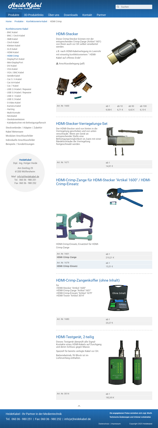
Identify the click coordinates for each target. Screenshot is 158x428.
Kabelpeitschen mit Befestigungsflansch (26, 122)
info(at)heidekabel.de (28, 176)
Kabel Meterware (14, 131)
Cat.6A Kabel (13, 82)
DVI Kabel (12, 66)
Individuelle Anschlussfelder (20, 140)
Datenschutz (104, 424)
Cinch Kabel (13, 42)
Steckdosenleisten (16, 119)
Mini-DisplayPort (15, 62)
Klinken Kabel (13, 45)
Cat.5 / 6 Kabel (14, 79)
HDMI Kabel (13, 52)
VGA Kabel (12, 69)
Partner (101, 15)
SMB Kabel (12, 39)
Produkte (13, 15)
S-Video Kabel (13, 102)
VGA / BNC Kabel (15, 72)
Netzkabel (12, 116)
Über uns (53, 15)
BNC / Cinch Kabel (16, 35)
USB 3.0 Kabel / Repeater (19, 92)
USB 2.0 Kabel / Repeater (19, 89)
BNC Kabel (12, 32)
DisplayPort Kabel (15, 59)
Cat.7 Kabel (12, 86)
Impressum (116, 424)
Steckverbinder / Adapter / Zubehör (24, 127)
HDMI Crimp (13, 56)
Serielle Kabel (13, 76)
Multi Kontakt (13, 112)
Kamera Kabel (14, 106)
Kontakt (87, 15)
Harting (10, 109)
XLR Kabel (12, 49)
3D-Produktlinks (33, 15)
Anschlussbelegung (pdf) (72, 63)
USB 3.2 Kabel (14, 99)
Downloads (71, 15)
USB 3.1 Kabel (14, 96)
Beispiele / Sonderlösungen (20, 144)
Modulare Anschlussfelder (19, 135)
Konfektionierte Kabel (17, 29)
